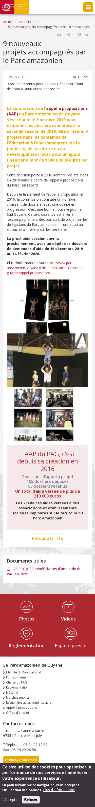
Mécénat (12, 692)
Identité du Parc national (23, 672)
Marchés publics (17, 697)
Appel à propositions (21, 707)
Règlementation (27, 645)
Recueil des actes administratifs (28, 702)
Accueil (8, 22)
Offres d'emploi (17, 712)
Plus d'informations (59, 790)
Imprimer (59, 34)
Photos (26, 619)
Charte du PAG (16, 682)
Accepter (11, 800)
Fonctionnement (17, 677)
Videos (68, 619)
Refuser (30, 800)
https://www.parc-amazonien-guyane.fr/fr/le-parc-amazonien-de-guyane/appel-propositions (45, 267)
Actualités (26, 22)
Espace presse (70, 645)
